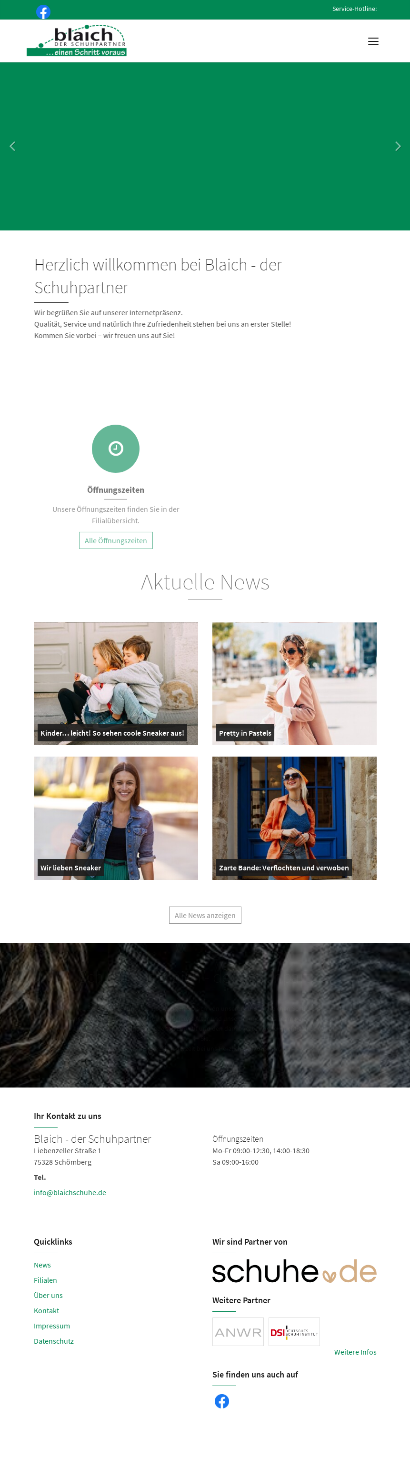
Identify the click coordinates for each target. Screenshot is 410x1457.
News (42, 1264)
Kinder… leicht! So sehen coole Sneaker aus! (112, 734)
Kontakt (46, 1310)
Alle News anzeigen (205, 920)
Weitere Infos (355, 1352)
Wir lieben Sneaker (70, 869)
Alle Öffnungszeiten (116, 545)
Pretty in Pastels (245, 734)
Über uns (48, 1295)
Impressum (52, 1325)
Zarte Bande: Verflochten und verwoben (284, 869)
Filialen (45, 1280)
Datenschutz (54, 1341)
